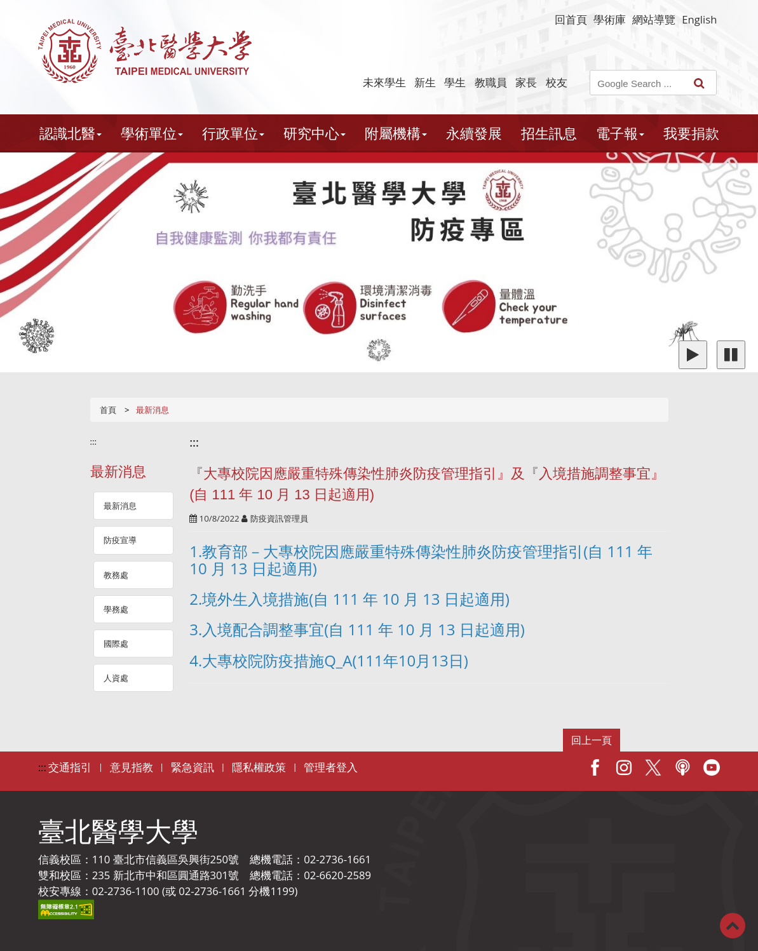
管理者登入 (331, 767)
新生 (425, 82)
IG (624, 767)
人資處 (116, 678)
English (699, 19)
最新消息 (120, 505)
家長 (526, 82)
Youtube (711, 767)
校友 (556, 82)
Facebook (594, 767)
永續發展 (474, 133)
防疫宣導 (120, 540)
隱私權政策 (259, 767)
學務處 (116, 609)
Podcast (682, 767)
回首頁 (571, 19)
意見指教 (131, 767)
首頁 (108, 409)
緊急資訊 (192, 767)
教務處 (116, 575)
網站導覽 (653, 19)
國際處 (116, 643)
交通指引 (69, 767)
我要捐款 (691, 133)
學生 (455, 82)
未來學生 (384, 82)
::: (93, 441)
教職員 (491, 82)
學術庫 (609, 19)
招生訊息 (549, 133)
